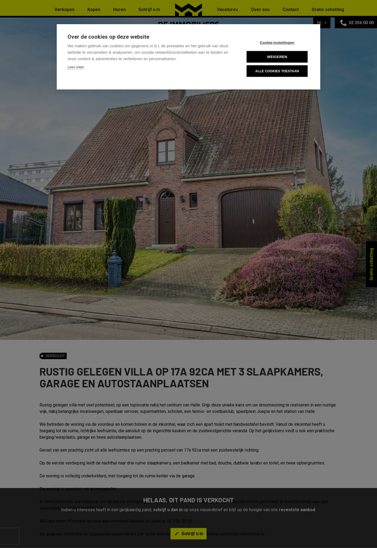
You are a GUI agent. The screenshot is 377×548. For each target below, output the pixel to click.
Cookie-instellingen (277, 43)
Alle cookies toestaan (277, 71)
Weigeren (277, 57)
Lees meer (75, 67)
